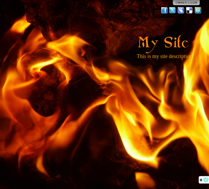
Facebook (164, 10)
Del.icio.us (189, 10)
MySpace (181, 10)
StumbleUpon (198, 10)
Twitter (172, 10)
